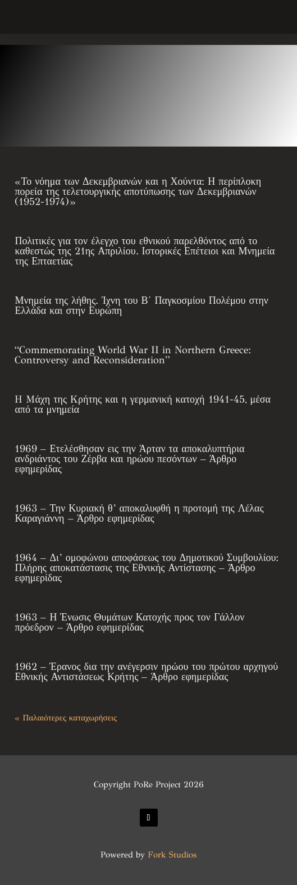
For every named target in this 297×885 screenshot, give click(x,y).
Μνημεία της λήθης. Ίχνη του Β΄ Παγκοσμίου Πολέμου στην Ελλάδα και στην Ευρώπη (141, 305)
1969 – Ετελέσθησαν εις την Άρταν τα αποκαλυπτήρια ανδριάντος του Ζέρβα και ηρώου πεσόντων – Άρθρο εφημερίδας (129, 458)
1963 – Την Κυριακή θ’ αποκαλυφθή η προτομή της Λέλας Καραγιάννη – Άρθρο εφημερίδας (139, 513)
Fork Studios (172, 855)
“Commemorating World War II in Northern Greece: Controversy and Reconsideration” (133, 355)
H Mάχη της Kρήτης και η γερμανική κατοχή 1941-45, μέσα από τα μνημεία (142, 404)
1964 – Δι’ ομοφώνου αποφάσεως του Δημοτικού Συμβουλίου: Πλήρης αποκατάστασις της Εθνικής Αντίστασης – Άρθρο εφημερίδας (146, 567)
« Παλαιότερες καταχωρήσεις (65, 718)
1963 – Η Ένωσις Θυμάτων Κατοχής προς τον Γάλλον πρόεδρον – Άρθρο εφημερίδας (129, 622)
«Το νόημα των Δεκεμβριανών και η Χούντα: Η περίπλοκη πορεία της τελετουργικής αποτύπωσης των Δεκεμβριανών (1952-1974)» (138, 191)
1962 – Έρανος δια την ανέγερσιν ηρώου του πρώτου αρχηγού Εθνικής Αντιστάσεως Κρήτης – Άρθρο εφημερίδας (146, 671)
